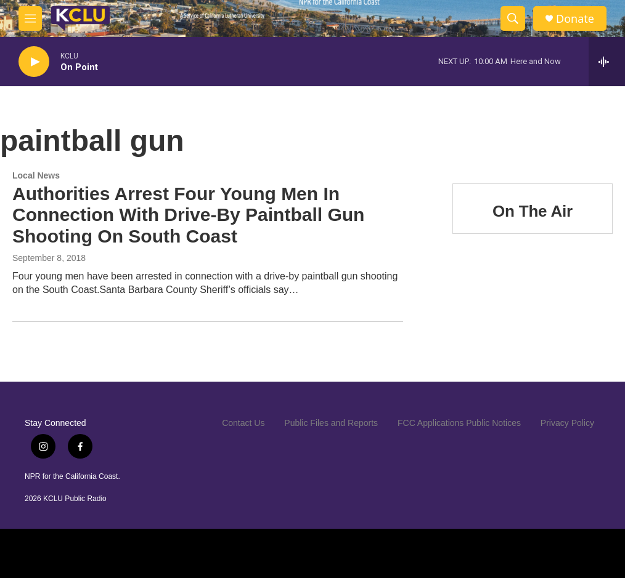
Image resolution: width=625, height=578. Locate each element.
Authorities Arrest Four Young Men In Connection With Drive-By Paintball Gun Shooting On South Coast (188, 215)
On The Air (532, 211)
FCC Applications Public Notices (459, 423)
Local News (36, 175)
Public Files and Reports (331, 423)
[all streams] (607, 61)
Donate (575, 18)
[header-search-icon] (512, 18)
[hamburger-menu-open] (30, 18)
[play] (34, 62)
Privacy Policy (567, 423)
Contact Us (243, 423)
